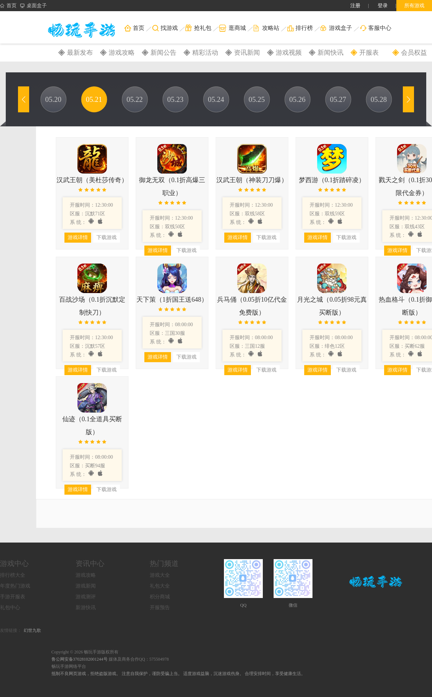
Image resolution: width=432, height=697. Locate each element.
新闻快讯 (330, 52)
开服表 (369, 52)
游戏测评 (86, 596)
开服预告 (160, 607)
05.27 (338, 99)
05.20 (53, 99)
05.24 (216, 99)
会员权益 (414, 52)
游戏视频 (289, 52)
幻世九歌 (32, 630)
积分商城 (160, 596)
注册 (355, 5)
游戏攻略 (122, 52)
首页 (8, 6)
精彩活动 (205, 52)
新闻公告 (163, 52)
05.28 (379, 99)
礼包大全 (160, 586)
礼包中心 (10, 607)
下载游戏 (106, 237)
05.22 (135, 99)
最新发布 (80, 52)
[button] (23, 99)
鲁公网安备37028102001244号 (80, 659)
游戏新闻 (86, 586)
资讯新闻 (247, 52)
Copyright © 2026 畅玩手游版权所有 (85, 652)
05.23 (175, 99)
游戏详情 (78, 237)
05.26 (297, 99)
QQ (243, 605)
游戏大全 (160, 575)
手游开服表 (12, 596)
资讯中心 (90, 563)
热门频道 (164, 563)
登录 (383, 5)
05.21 (94, 99)
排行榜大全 (12, 575)
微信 (293, 605)
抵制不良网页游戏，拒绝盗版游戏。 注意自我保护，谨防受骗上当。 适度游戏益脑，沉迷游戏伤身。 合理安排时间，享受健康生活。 (178, 673)
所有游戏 (414, 5)
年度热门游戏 (15, 586)
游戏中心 (14, 563)
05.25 (257, 99)
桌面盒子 (33, 6)
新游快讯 (86, 607)
